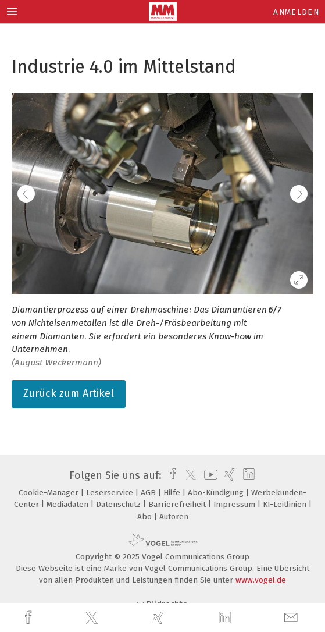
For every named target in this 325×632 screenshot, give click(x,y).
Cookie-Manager (50, 493)
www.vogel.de (260, 580)
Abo (145, 516)
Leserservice (110, 493)
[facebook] (29, 618)
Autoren (173, 516)
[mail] (292, 618)
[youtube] (208, 475)
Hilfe (173, 493)
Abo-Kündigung (217, 493)
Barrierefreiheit (178, 504)
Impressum (235, 504)
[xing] (160, 617)
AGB (149, 493)
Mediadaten (69, 504)
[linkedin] (226, 618)
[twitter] (93, 618)
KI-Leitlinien (286, 504)
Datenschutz (119, 504)
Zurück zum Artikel (68, 393)
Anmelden (296, 12)
